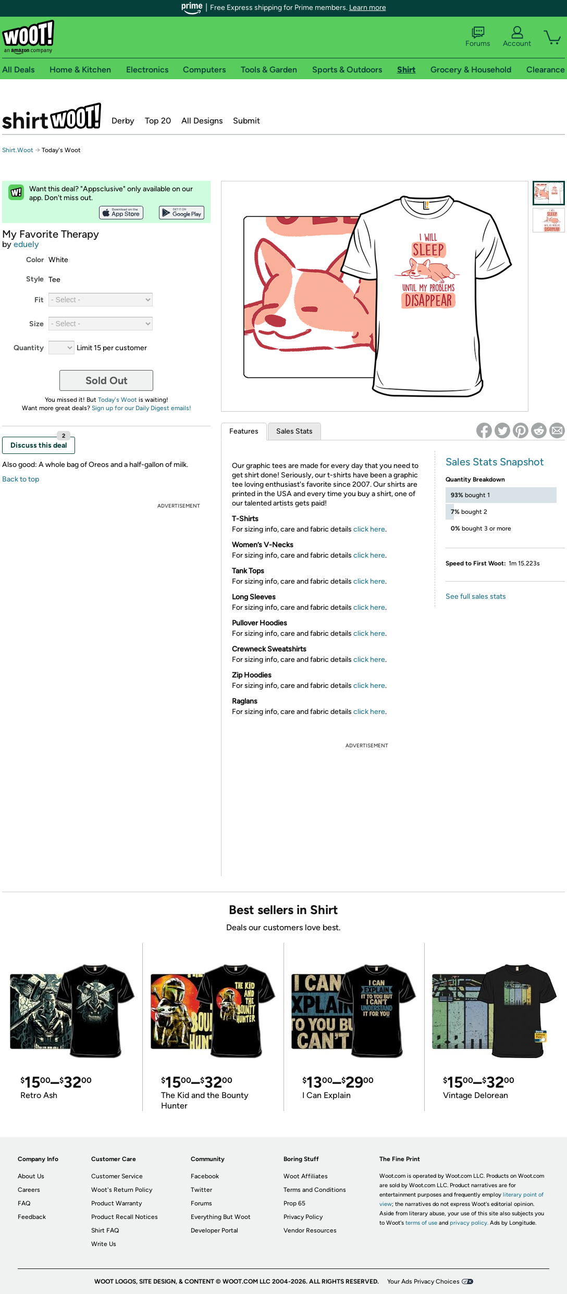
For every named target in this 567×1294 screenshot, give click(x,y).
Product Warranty (116, 1203)
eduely (26, 244)
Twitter (201, 1189)
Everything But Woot (221, 1217)
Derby (123, 121)
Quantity (29, 347)
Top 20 (158, 121)
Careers (29, 1189)
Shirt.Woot (51, 116)
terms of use (421, 1222)
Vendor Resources (310, 1230)
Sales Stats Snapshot (495, 461)
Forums (477, 37)
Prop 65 (294, 1203)
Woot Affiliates (306, 1176)
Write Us (103, 1244)
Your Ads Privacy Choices (423, 1281)
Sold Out (106, 380)
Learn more (367, 7)
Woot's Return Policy (121, 1189)
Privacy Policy (303, 1217)
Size (36, 323)
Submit (246, 121)
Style (35, 279)
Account (517, 37)
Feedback (32, 1217)
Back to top (20, 479)
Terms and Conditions (315, 1189)
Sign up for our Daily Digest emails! (141, 408)
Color (35, 259)
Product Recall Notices (124, 1217)
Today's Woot (117, 399)
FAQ (24, 1203)
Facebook (205, 1176)
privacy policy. (469, 1222)
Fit (39, 299)
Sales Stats (294, 431)
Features (243, 431)
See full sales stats (476, 596)
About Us (31, 1176)
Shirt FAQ (105, 1230)
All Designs (202, 121)
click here (369, 529)
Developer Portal (214, 1230)
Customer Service (117, 1176)
